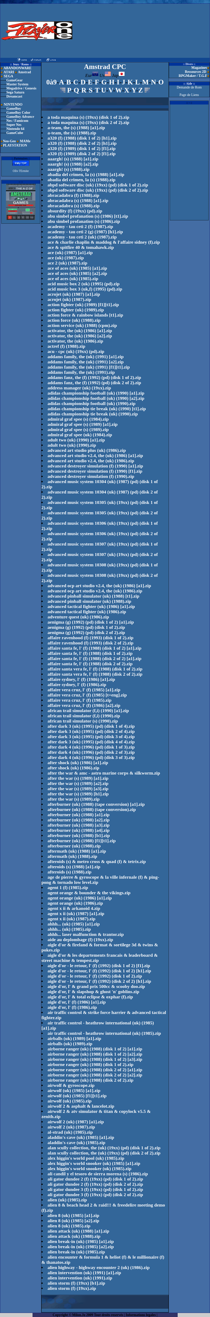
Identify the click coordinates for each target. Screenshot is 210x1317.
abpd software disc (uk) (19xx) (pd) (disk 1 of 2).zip (98, 184)
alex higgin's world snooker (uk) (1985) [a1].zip (94, 1163)
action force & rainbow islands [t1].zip (85, 314)
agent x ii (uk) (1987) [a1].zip (76, 913)
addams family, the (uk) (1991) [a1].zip (86, 356)
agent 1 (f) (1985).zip (68, 887)
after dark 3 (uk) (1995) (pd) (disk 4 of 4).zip (91, 741)
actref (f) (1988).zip (66, 346)
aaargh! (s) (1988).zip (69, 169)
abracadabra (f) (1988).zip (73, 195)
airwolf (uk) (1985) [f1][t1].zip (77, 1095)
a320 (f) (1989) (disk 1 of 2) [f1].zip (81, 148)
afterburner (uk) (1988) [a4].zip (79, 830)
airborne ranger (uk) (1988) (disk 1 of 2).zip (90, 1064)
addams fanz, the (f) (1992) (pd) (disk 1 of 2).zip (94, 377)
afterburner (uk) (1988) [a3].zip (79, 825)
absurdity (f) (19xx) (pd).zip (75, 210)
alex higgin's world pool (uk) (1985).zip (86, 1158)
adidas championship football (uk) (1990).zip (92, 403)
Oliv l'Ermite (21, 171)
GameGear (14, 80)
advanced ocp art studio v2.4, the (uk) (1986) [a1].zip (99, 585)
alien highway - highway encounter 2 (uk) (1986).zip (99, 1267)
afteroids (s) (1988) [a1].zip (74, 866)
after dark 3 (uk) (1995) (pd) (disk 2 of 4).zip (91, 731)
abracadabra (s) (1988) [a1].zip (78, 200)
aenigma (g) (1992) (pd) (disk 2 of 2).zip (86, 632)
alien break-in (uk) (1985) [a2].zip (81, 1246)
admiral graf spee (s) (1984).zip (78, 419)
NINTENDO (13, 104)
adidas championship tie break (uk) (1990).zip (93, 413)
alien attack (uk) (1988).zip (74, 1236)
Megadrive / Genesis (21, 88)
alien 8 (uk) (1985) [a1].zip (73, 1215)
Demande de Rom (189, 87)
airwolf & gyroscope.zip (71, 1085)
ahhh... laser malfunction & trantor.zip (86, 934)
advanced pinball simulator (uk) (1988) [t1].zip (93, 596)
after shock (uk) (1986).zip (73, 767)
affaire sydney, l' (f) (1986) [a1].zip (81, 679)
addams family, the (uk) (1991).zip (81, 372)
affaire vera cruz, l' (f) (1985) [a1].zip (84, 689)
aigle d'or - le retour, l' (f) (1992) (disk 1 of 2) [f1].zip (99, 965)
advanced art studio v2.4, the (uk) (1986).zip (91, 460)
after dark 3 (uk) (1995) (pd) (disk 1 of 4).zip (91, 726)
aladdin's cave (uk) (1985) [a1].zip (81, 1137)
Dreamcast (14, 96)
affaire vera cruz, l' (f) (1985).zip (79, 700)
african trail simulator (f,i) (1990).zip (84, 715)
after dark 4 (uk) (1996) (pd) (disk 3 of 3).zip (91, 757)
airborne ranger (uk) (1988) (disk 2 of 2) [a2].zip (95, 1074)
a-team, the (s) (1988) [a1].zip (76, 127)
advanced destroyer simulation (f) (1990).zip (91, 476)
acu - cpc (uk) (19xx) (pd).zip (76, 351)
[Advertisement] (119, 31)
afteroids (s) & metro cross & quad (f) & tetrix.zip (97, 861)
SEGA (8, 76)
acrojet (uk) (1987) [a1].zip (74, 294)
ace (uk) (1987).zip (66, 257)
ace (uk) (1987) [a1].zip (70, 252)
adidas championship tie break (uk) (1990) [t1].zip (97, 408)
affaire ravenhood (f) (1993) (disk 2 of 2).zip (90, 642)
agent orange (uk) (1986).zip (75, 903)
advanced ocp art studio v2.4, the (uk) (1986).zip (95, 590)
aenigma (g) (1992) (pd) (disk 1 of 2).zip (86, 627)
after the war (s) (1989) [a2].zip (78, 783)
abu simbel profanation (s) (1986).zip (84, 221)
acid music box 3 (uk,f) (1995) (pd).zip (85, 288)
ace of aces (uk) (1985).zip (73, 278)
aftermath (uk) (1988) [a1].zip (77, 851)
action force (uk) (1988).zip (74, 320)
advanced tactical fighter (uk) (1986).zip (87, 611)
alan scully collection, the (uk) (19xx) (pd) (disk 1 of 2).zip (104, 1147)
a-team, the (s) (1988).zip (72, 132)
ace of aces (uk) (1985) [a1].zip (77, 268)
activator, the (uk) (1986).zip (75, 341)
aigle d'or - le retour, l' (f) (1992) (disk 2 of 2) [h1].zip (99, 981)
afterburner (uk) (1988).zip (74, 845)
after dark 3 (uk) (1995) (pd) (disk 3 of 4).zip (91, 736)
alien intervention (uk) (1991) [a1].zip (84, 1272)
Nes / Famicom (17, 121)
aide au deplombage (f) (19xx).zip (80, 939)
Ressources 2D (195, 72)
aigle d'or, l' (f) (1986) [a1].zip (77, 1002)
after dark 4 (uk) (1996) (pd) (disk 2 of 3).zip (91, 752)
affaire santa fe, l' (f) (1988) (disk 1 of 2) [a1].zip (94, 648)
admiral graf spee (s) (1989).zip (78, 429)
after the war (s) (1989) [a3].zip (78, 788)
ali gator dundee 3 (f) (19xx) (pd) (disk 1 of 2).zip (95, 1189)
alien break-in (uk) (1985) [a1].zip (81, 1241)
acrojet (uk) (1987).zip (69, 299)
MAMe (25, 141)
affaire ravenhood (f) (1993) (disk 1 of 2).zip (90, 637)
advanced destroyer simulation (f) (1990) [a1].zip (95, 465)
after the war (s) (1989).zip (74, 799)
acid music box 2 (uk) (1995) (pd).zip (84, 283)
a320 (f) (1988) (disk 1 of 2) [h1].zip (82, 138)
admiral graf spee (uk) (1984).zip (80, 434)
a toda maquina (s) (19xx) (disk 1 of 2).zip (88, 117)
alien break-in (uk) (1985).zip (76, 1251)
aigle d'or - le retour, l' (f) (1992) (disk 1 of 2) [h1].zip (99, 970)
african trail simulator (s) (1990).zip (83, 720)
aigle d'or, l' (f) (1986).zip (72, 1007)
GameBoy (13, 108)
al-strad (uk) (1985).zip (70, 1132)
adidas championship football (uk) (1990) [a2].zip (96, 398)
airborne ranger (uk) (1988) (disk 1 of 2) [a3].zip (95, 1059)
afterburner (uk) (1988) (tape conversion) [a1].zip (96, 804)
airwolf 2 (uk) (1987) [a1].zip (76, 1121)
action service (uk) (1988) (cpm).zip (82, 325)
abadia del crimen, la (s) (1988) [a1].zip (86, 174)
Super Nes (13, 125)
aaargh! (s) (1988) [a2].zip (73, 164)
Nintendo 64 (15, 129)
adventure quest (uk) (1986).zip (78, 616)
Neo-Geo (9, 141)
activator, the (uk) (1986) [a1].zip (80, 330)
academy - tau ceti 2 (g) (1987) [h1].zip (85, 231)
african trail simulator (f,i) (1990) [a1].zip (88, 710)
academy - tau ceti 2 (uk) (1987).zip (82, 236)
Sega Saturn (15, 92)
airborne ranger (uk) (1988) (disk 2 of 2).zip (90, 1080)
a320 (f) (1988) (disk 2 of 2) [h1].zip (82, 143)
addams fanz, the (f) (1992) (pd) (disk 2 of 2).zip (94, 382)
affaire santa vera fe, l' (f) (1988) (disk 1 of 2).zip (95, 668)
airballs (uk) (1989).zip (70, 1043)
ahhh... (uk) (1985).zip (69, 929)
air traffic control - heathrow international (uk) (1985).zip (104, 1033)
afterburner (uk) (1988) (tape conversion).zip (92, 809)
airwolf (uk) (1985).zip (70, 1100)
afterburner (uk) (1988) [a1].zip (79, 814)
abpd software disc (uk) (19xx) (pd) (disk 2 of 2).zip (98, 190)
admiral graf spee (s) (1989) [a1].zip (83, 424)
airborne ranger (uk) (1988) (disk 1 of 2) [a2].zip (95, 1054)
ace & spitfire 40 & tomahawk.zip (81, 247)
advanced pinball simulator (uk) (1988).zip (89, 601)
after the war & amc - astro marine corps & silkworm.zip (104, 773)
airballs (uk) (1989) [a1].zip (74, 1038)
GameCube (14, 133)
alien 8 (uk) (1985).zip (69, 1225)
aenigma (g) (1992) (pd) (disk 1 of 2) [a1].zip (91, 622)
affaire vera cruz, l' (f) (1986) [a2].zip (84, 705)
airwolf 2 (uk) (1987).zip (71, 1126)
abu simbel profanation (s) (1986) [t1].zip (88, 216)
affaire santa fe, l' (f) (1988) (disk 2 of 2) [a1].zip (94, 658)
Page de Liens (189, 95)
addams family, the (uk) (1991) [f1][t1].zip (89, 367)
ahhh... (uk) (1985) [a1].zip (74, 923)
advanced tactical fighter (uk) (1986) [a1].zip (91, 606)
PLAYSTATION (15, 145)
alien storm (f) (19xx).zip (72, 1288)
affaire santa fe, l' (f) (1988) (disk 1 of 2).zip (90, 653)
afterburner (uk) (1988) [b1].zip (79, 835)
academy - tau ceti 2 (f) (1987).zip (80, 226)
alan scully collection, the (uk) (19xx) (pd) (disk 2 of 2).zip (104, 1152)
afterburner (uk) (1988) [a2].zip (79, 819)
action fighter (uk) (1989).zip (76, 309)
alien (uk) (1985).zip (67, 1199)
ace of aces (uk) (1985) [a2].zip (77, 273)
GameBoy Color (18, 113)
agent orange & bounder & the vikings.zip (89, 892)
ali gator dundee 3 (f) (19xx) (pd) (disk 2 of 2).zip (95, 1194)
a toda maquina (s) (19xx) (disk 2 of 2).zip (88, 122)
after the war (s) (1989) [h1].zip (78, 793)
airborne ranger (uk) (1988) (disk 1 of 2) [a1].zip (95, 1048)
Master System (17, 84)
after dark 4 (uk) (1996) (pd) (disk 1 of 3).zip (91, 746)
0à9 (51, 82)
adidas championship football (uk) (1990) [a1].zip (96, 393)
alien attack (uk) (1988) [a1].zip (78, 1231)
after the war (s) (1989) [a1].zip (78, 778)
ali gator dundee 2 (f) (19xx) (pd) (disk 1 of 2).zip (95, 1178)
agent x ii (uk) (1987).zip (71, 918)
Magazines (199, 68)
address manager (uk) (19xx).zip (79, 387)
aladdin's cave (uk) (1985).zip (76, 1142)
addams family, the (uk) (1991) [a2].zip (86, 361)
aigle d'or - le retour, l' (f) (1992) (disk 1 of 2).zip (95, 975)
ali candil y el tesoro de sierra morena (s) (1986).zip (98, 1173)
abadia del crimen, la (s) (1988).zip (81, 179)
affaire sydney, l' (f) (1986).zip (77, 684)
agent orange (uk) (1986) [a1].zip (80, 897)
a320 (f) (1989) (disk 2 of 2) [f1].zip (81, 153)
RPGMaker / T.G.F (193, 76)
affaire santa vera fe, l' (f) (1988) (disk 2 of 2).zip (95, 674)
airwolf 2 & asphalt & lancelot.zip (81, 1106)
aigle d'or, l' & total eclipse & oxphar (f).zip (90, 996)
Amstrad (23, 72)
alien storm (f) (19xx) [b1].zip (76, 1283)
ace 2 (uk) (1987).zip (67, 262)
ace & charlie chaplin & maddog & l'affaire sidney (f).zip (104, 242)
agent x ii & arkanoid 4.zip (74, 908)
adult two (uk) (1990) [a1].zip (76, 439)
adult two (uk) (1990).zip (72, 445)
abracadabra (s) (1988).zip (74, 205)
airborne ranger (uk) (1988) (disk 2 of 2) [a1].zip (95, 1069)
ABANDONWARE (17, 68)
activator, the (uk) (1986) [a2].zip (80, 335)
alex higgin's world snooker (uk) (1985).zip (89, 1168)
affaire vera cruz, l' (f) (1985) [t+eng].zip (87, 694)
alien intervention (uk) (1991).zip (80, 1277)
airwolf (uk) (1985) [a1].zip (74, 1090)
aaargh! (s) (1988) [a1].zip (73, 158)
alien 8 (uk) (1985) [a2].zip (73, 1220)
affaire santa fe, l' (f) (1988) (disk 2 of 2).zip (90, 663)
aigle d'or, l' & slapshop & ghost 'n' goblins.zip (93, 991)
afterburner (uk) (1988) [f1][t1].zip (82, 840)
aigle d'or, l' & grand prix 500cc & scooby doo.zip (96, 986)
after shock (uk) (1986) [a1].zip (78, 762)
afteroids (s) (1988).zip (69, 871)
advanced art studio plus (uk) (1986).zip (87, 450)
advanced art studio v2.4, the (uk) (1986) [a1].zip (95, 455)
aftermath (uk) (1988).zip (72, 856)
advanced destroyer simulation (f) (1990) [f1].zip (95, 471)
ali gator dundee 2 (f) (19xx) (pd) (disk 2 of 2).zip (95, 1184)
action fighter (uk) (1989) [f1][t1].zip (83, 304)
